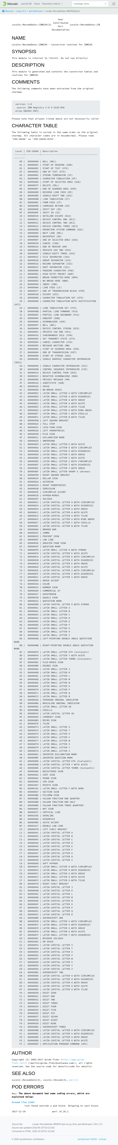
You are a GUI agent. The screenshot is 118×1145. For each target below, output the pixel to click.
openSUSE (26, 4)
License (102, 1139)
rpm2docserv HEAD (87, 1139)
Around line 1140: (23, 1102)
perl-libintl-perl (35, 11)
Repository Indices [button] (51, 4)
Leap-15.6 (21, 11)
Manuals (7, 11)
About (37, 4)
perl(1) (74, 1080)
